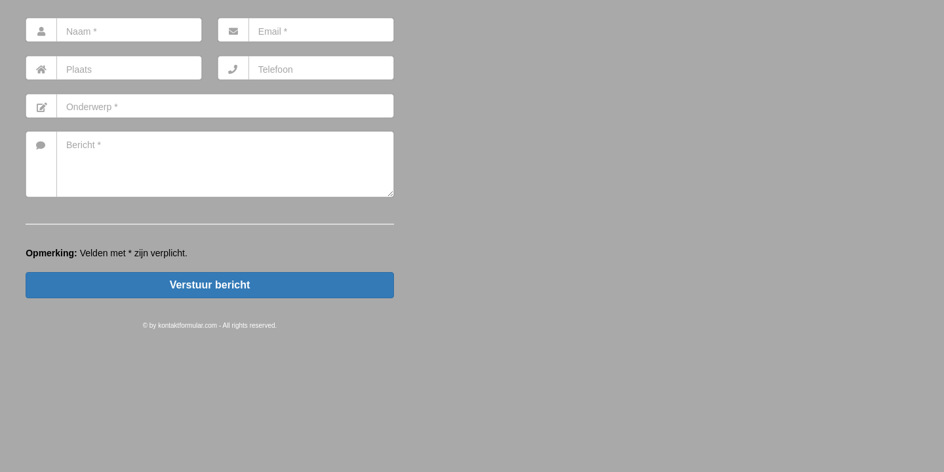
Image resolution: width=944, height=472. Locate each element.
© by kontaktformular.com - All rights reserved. (210, 325)
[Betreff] (210, 106)
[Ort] (114, 68)
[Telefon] (306, 68)
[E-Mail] (306, 30)
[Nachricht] (210, 164)
